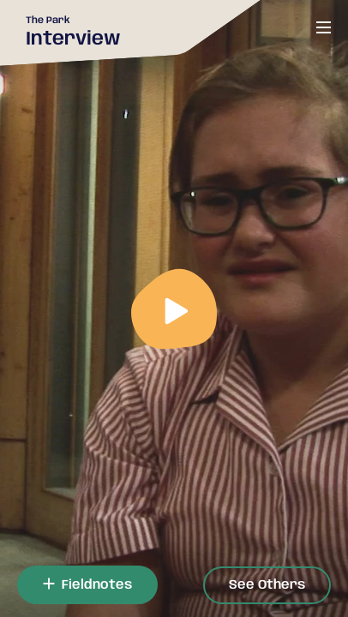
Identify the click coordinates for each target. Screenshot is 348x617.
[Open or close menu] (323, 27)
